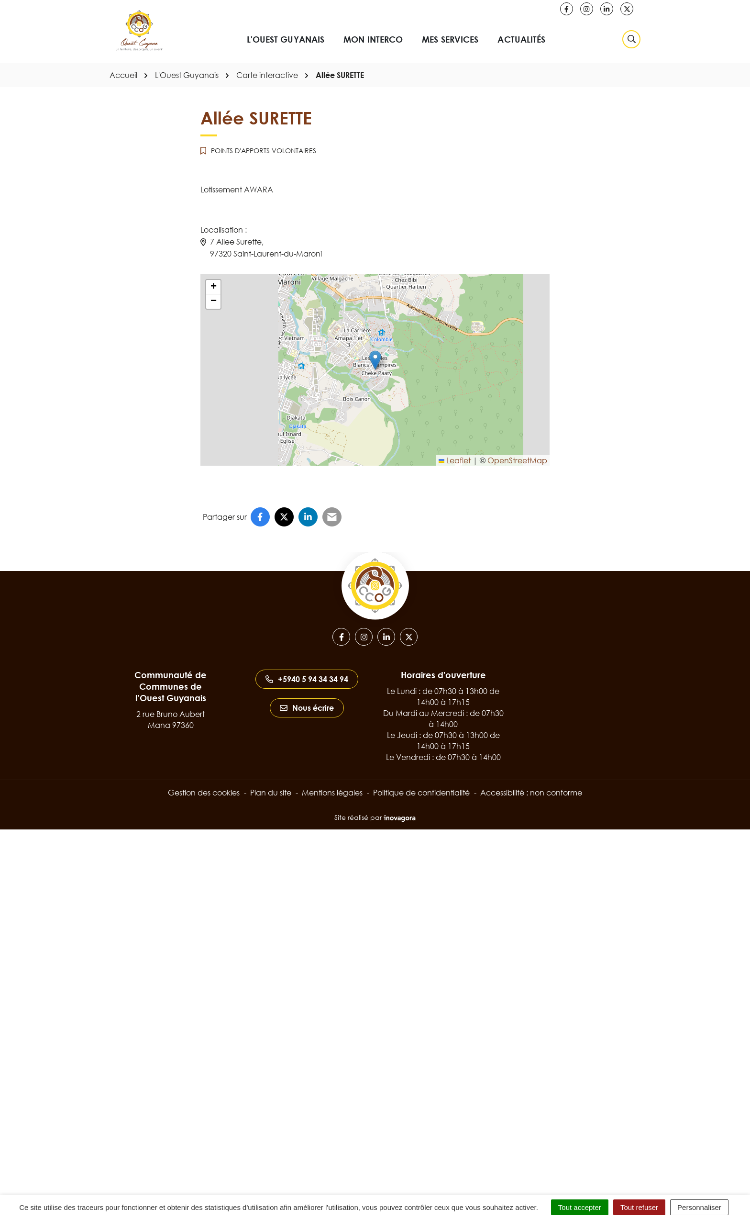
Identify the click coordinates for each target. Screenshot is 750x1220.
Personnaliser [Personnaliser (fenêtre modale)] (699, 1207)
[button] (375, 360)
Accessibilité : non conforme (531, 792)
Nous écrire (307, 708)
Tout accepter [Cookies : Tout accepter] (579, 1207)
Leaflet (455, 460)
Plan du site (270, 792)
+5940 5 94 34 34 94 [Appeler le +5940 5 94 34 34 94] (306, 679)
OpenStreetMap (517, 460)
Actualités (521, 39)
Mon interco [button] (373, 39)
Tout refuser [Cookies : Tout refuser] (639, 1207)
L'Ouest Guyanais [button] (286, 39)
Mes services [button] (450, 39)
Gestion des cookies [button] (204, 792)
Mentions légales (332, 792)
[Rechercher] (631, 39)
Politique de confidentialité (421, 792)
